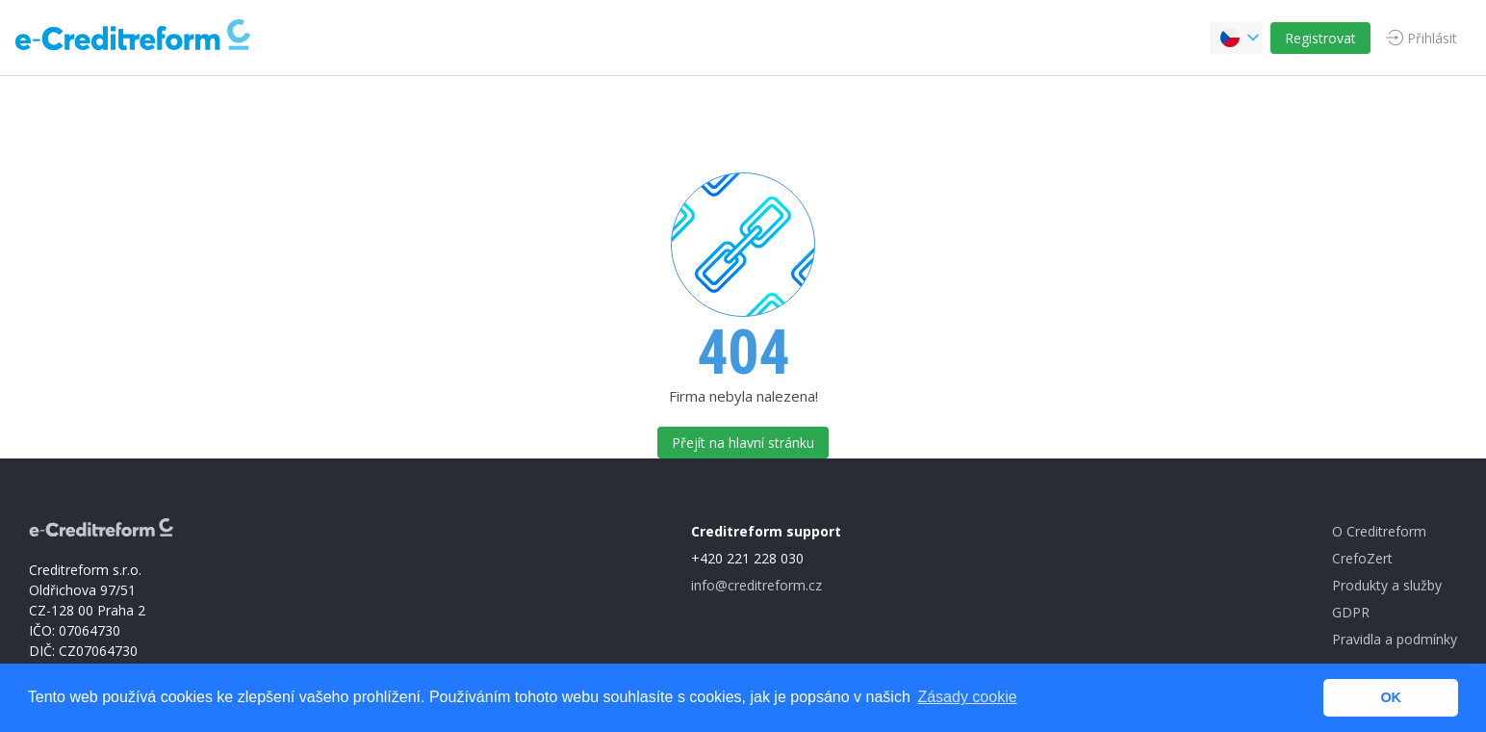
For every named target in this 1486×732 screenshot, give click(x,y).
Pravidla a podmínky (1394, 639)
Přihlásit (1432, 38)
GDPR (1351, 612)
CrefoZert (1362, 558)
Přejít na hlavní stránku (743, 442)
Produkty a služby (1387, 585)
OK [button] (1390, 697)
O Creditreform (1379, 531)
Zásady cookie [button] (966, 697)
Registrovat (1320, 38)
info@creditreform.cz (756, 585)
